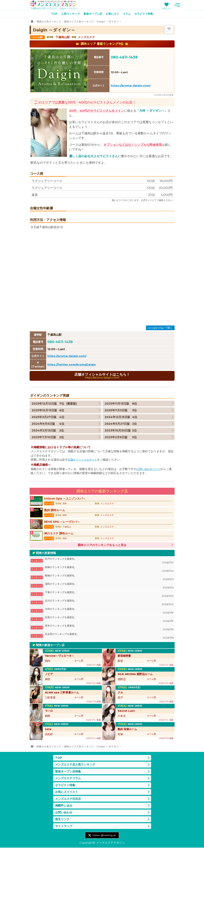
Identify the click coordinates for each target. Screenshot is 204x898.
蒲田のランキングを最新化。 (109, 631)
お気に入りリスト (67, 840)
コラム (128, 14)
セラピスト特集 (147, 14)
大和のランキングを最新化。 (109, 657)
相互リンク (62, 869)
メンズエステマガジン (56, 4)
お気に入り (181, 8)
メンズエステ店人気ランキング (76, 811)
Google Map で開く (160, 369)
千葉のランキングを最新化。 (109, 640)
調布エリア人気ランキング (82, 22)
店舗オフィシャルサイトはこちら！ (102, 417)
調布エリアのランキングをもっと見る (102, 591)
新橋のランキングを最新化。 (109, 615)
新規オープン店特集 (69, 818)
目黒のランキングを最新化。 (109, 665)
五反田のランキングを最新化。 (109, 682)
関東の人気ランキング (50, 22)
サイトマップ (64, 876)
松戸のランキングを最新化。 (109, 606)
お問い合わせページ (149, 511)
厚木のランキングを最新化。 (109, 673)
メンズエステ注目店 (69, 847)
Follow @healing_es (104, 885)
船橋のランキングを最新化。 (109, 623)
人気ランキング (68, 14)
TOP (50, 14)
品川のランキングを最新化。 (109, 648)
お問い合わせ (64, 861)
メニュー (192, 5)
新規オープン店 (92, 14)
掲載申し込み (64, 854)
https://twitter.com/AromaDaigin (72, 406)
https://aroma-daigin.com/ (130, 86)
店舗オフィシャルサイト (83, 501)
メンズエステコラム (69, 825)
